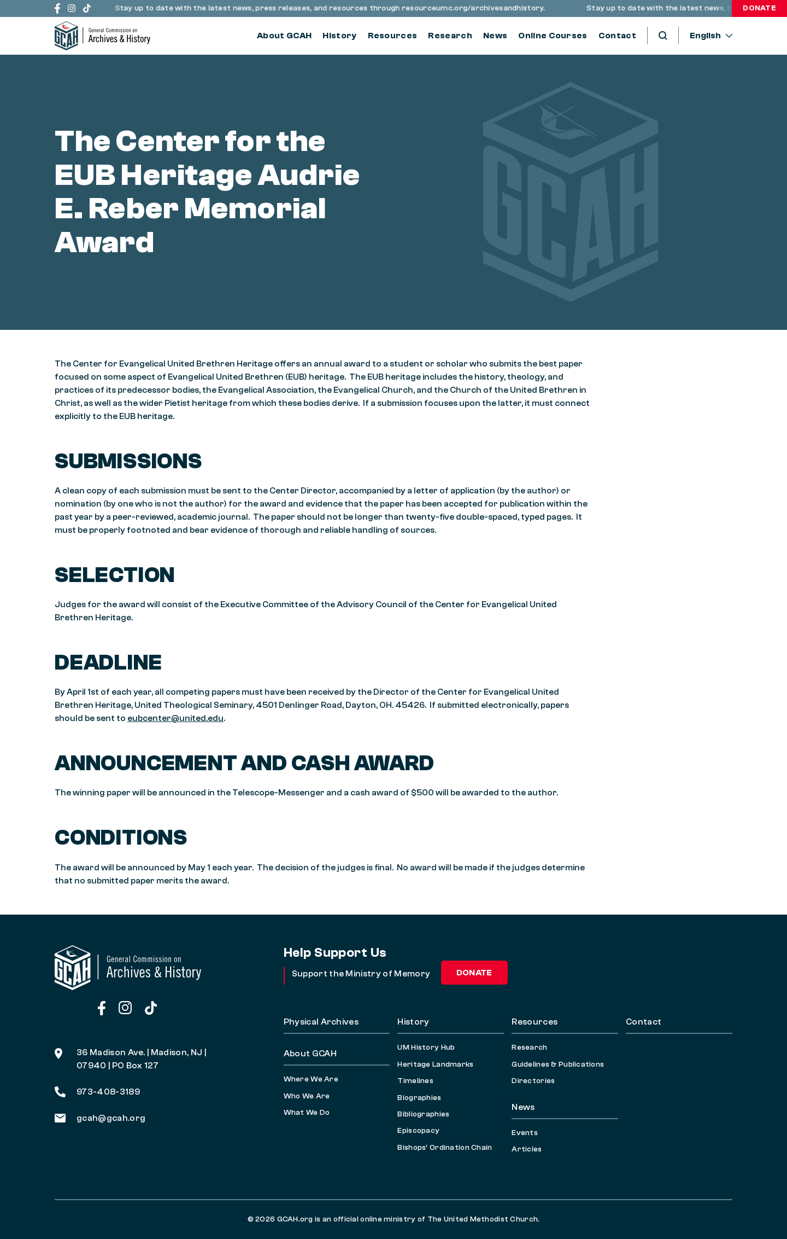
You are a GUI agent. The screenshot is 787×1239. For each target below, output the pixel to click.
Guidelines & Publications (558, 1064)
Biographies (419, 1097)
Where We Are (311, 1079)
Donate (759, 8)
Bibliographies (423, 1114)
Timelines (415, 1081)
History (339, 35)
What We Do (307, 1112)
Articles (527, 1149)
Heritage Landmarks (435, 1064)
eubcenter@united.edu (175, 718)
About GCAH (284, 35)
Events (525, 1133)
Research (450, 35)
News (495, 35)
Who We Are (307, 1096)
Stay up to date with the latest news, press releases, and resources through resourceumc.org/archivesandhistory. (334, 8)
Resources (393, 35)
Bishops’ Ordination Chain (444, 1147)
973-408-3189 (97, 1091)
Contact (617, 35)
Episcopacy (418, 1130)
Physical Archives (321, 1022)
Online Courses (552, 35)
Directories (533, 1081)
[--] (711, 35)
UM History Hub (426, 1047)
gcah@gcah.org (100, 1118)
